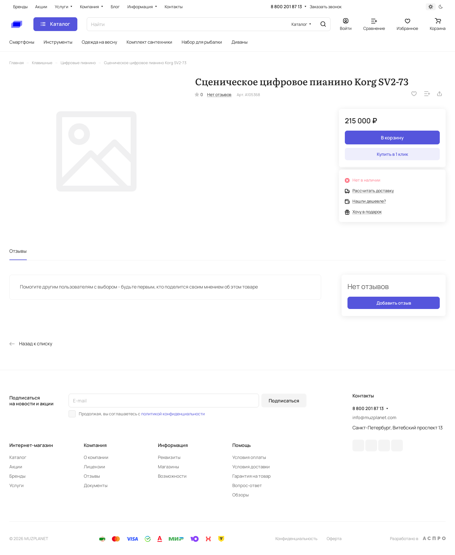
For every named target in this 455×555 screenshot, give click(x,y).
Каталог (17, 457)
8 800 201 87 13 (286, 6)
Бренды (17, 476)
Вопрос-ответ (247, 485)
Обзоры (240, 495)
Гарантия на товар (251, 476)
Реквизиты (169, 457)
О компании (96, 457)
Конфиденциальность (296, 538)
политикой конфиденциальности (173, 413)
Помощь (241, 445)
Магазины (168, 467)
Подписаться (284, 400)
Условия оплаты (249, 457)
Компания (95, 445)
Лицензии (94, 467)
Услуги (16, 485)
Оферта (334, 538)
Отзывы (18, 251)
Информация (173, 445)
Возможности (172, 476)
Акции (15, 467)
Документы (96, 485)
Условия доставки (251, 467)
